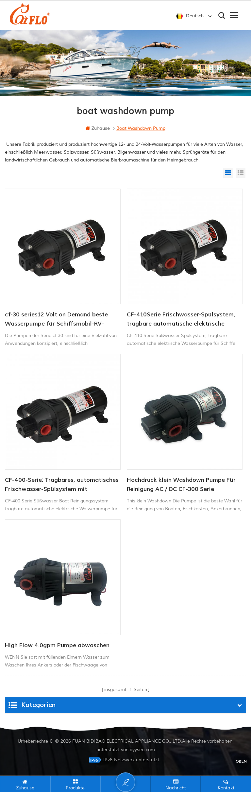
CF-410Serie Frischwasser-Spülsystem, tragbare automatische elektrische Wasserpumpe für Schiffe (181, 320)
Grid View (228, 173)
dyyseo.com (142, 749)
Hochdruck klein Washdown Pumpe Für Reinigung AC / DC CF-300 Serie (181, 484)
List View (240, 173)
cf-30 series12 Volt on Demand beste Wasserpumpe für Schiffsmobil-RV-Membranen (56, 320)
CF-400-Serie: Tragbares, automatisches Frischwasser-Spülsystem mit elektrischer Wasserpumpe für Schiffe (62, 485)
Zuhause (98, 128)
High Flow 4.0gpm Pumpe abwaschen (57, 645)
